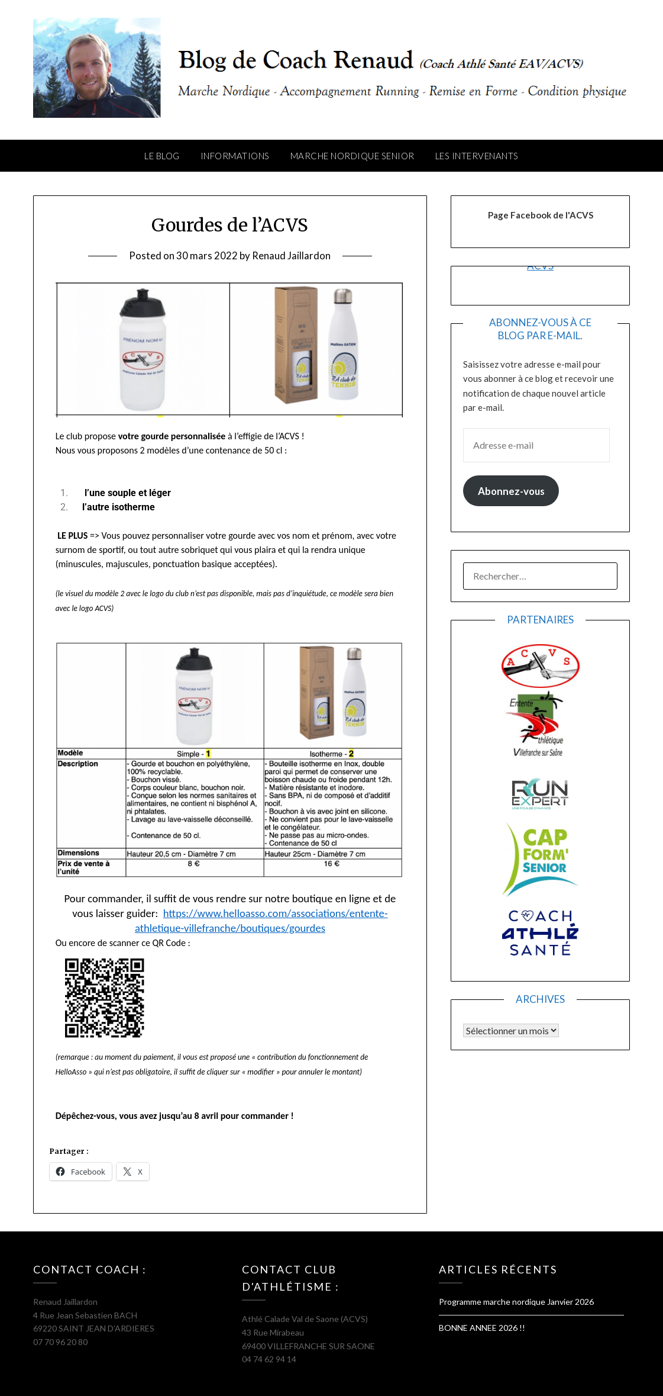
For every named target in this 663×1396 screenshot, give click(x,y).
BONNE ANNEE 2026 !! (482, 1328)
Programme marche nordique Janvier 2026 (516, 1302)
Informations (235, 155)
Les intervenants (477, 155)
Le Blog (162, 155)
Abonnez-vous (511, 491)
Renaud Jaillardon (291, 255)
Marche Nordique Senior (352, 155)
